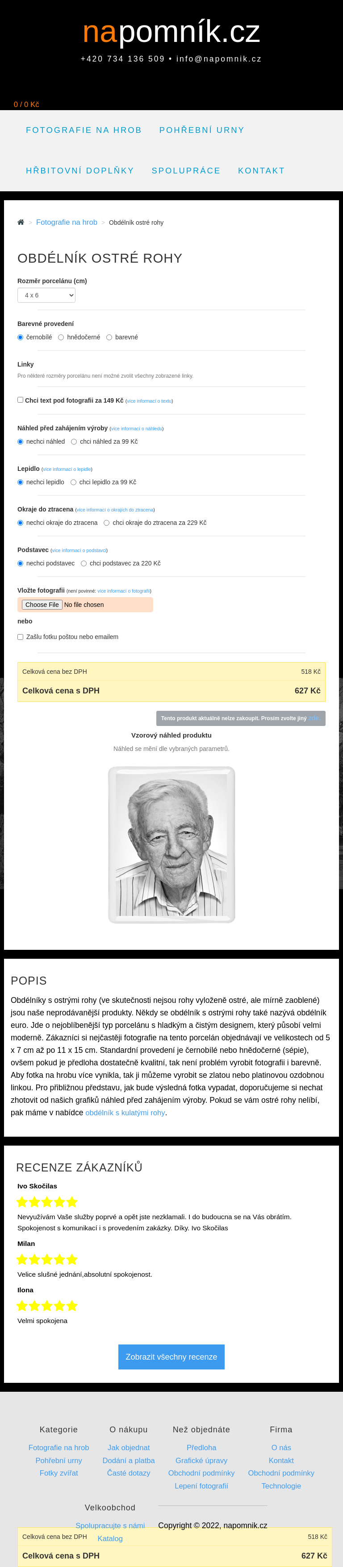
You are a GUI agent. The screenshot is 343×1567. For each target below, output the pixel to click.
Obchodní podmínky (201, 1473)
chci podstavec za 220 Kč (121, 563)
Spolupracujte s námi (110, 1526)
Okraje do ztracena (86, 509)
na (103, 31)
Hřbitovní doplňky (80, 170)
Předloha (202, 1447)
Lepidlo (54, 468)
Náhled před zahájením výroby (90, 428)
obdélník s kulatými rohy (125, 1113)
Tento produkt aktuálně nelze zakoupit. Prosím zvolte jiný (241, 718)
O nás (281, 1447)
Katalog (110, 1538)
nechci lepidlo (40, 482)
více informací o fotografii (123, 591)
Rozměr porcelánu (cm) (52, 281)
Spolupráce (186, 170)
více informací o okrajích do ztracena (115, 509)
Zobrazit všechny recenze (171, 1357)
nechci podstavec (46, 563)
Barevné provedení (45, 323)
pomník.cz (189, 31)
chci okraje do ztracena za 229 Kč (155, 522)
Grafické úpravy (201, 1460)
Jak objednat (129, 1447)
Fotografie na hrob (84, 130)
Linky (25, 364)
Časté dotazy (129, 1473)
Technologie (281, 1486)
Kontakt (261, 170)
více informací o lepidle (67, 469)
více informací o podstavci (79, 550)
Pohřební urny (202, 130)
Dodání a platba (129, 1460)
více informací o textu (149, 401)
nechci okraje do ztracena (57, 522)
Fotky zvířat (59, 1473)
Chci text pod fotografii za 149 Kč (99, 400)
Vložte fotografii (84, 590)
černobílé (34, 337)
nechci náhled (41, 441)
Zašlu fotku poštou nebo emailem (67, 636)
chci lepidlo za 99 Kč (104, 482)
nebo (24, 621)
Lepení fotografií (201, 1486)
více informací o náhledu (136, 428)
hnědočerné (79, 337)
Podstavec (62, 549)
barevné (122, 337)
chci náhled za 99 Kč (104, 441)
